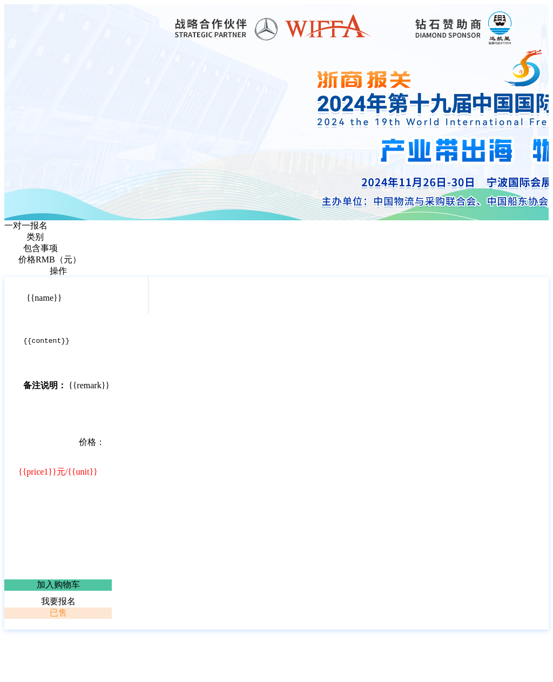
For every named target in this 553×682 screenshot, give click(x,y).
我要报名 (58, 602)
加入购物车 (58, 586)
